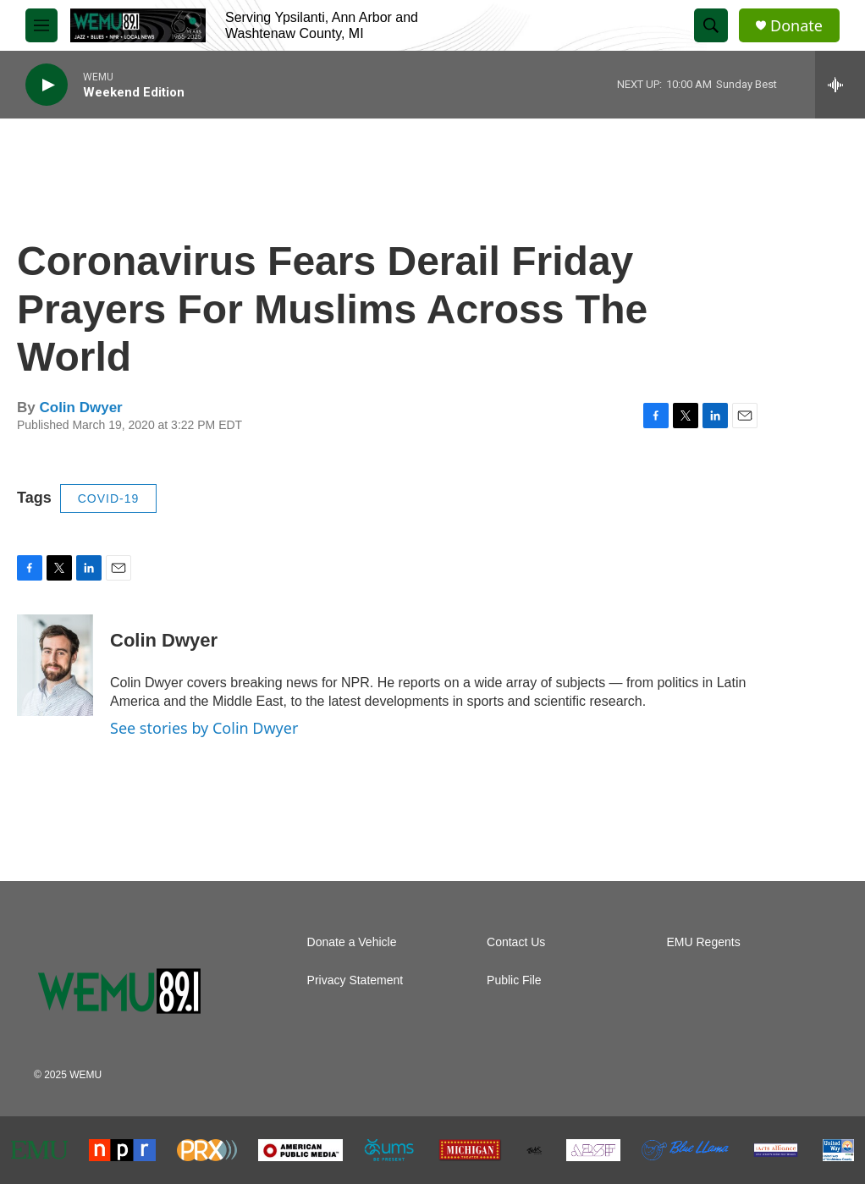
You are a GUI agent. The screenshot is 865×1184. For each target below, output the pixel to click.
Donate (796, 26)
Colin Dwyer (80, 407)
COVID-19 (109, 498)
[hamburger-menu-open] (41, 25)
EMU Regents (704, 942)
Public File (514, 980)
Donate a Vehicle (352, 942)
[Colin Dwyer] (55, 665)
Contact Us (516, 942)
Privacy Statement (355, 980)
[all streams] (840, 84)
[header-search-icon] (711, 25)
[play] (46, 85)
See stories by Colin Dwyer (204, 728)
